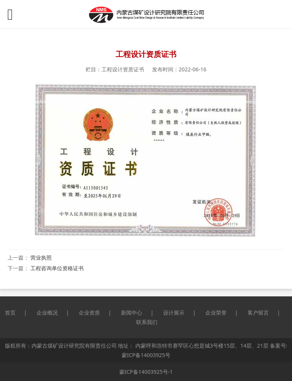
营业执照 (41, 257)
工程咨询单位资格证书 (57, 268)
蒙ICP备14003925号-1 (146, 371)
